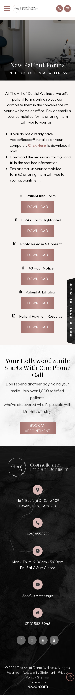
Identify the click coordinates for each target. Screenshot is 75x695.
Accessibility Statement (39, 672)
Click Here (37, 145)
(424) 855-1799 (37, 534)
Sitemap (43, 677)
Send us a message (37, 595)
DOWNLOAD (37, 206)
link (70, 280)
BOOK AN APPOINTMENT (37, 428)
